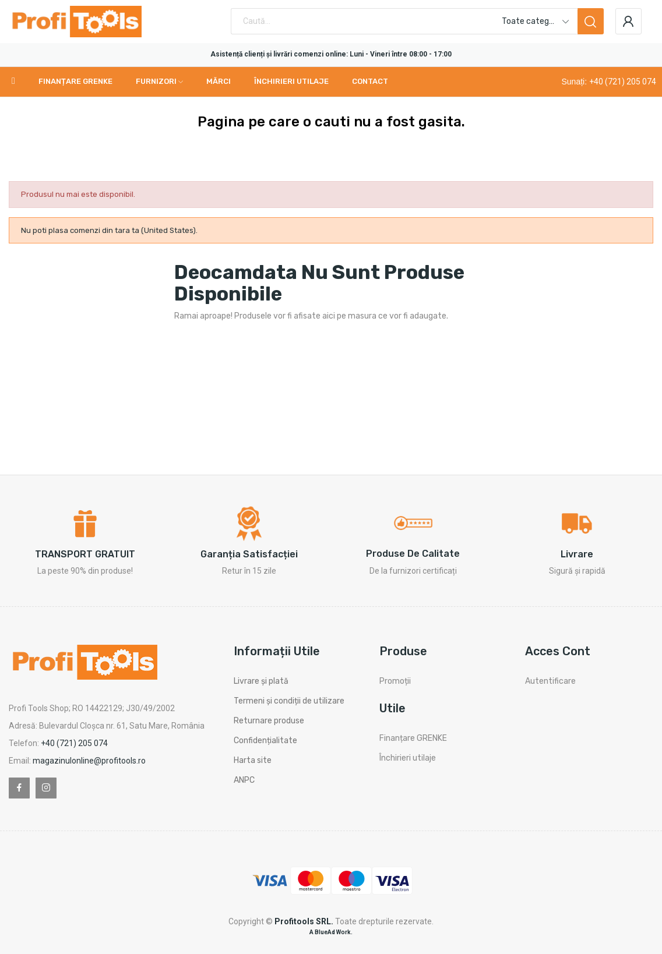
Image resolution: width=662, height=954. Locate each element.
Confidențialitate (265, 740)
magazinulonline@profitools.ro (89, 760)
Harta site (253, 760)
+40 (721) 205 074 (622, 81)
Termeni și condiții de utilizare (289, 701)
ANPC (244, 780)
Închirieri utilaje (407, 758)
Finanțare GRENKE (413, 738)
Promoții (395, 681)
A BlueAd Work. (331, 932)
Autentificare (550, 681)
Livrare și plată (261, 681)
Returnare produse (269, 721)
